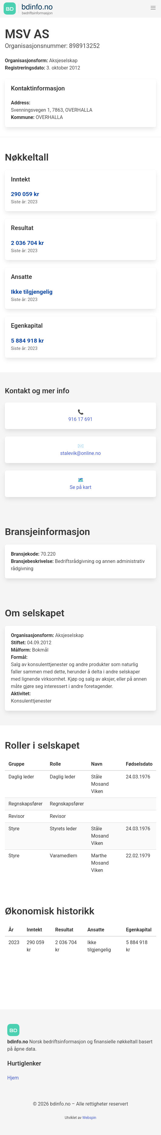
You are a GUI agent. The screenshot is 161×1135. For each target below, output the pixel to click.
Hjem (13, 1078)
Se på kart (80, 487)
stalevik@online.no (80, 453)
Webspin (89, 1118)
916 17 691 (81, 419)
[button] (153, 8)
